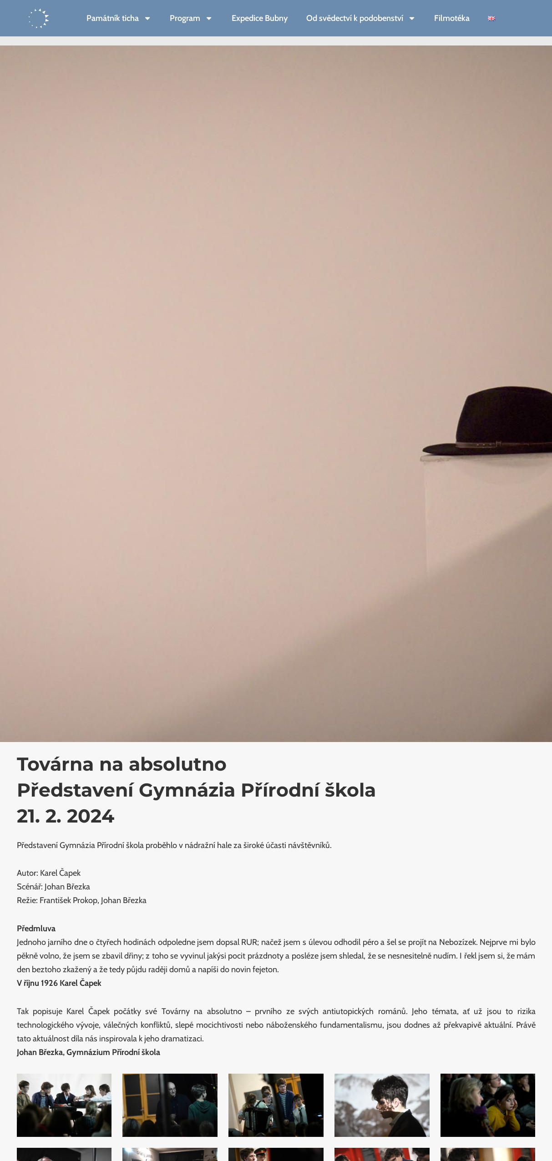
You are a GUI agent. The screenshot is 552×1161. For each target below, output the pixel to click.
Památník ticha (119, 18)
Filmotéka (452, 18)
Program (191, 18)
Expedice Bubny (260, 18)
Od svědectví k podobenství (361, 18)
